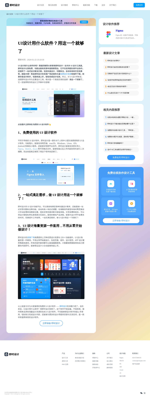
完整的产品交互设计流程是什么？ (119, 73)
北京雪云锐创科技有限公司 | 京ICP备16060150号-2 (18, 392)
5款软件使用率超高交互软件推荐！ (119, 80)
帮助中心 (75, 5)
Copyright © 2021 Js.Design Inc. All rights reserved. (17, 394)
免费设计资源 (65, 73)
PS (120, 364)
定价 (103, 5)
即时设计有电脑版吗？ (115, 143)
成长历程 (110, 364)
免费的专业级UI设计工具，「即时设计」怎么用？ (121, 130)
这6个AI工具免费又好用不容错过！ (120, 149)
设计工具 (65, 358)
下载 (96, 5)
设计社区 (40, 5)
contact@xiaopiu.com (139, 361)
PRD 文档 (65, 364)
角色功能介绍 (79, 358)
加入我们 (110, 361)
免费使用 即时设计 (121, 157)
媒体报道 (110, 367)
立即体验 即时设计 (51, 323)
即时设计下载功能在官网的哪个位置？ (121, 124)
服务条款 (95, 364)
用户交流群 (136, 364)
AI (120, 373)
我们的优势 (52, 5)
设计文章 (9, 14)
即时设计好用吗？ (113, 61)
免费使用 (139, 5)
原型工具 (65, 361)
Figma (20, 148)
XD (121, 367)
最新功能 (86, 5)
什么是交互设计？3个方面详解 (118, 93)
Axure (35, 148)
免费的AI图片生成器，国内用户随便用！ (121, 137)
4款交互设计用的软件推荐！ (117, 86)
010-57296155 (136, 358)
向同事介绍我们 (80, 361)
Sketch (28, 148)
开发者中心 (96, 367)
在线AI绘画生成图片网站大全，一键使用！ (121, 117)
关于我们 (112, 5)
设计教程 (64, 5)
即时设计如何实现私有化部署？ (118, 67)
